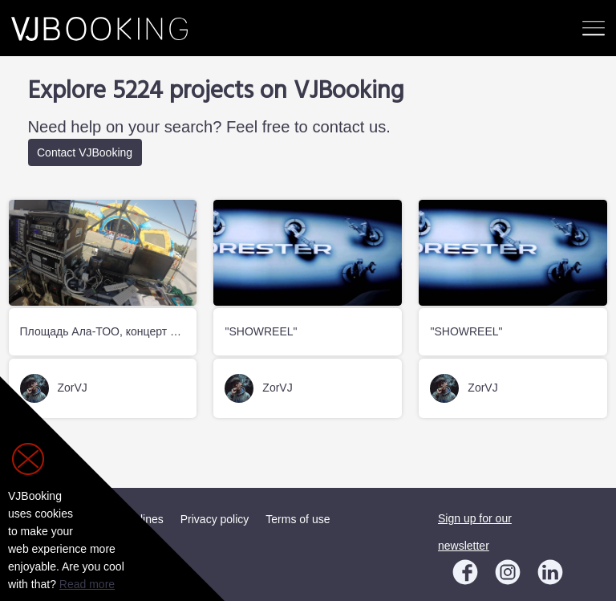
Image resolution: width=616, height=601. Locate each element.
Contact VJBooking (84, 152)
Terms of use (297, 519)
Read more (87, 584)
